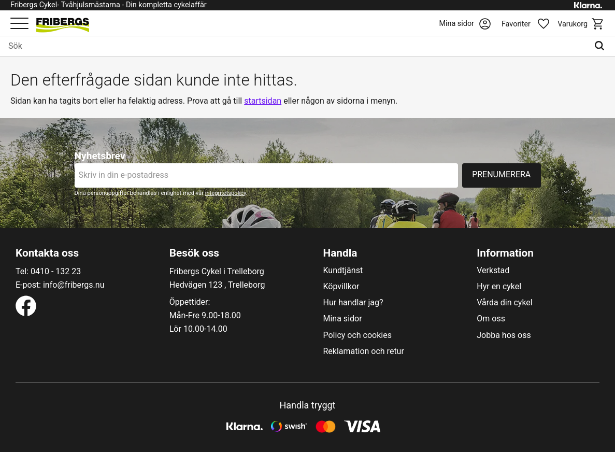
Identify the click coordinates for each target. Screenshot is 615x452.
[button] (19, 24)
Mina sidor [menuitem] (342, 318)
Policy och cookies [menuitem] (357, 335)
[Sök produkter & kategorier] (294, 46)
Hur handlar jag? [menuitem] (353, 302)
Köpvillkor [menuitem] (341, 286)
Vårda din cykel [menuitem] (505, 302)
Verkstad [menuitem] (493, 270)
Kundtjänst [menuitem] (343, 270)
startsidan (262, 101)
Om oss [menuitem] (491, 318)
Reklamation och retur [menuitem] (363, 351)
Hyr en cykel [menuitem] (499, 286)
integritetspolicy (225, 193)
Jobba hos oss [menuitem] (504, 335)
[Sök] (602, 46)
